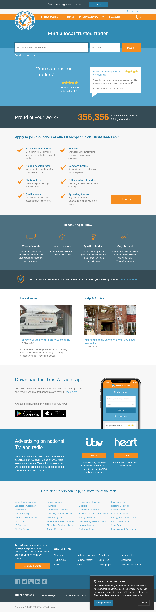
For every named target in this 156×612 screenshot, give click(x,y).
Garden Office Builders (26, 517)
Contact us (104, 560)
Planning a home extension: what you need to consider (109, 341)
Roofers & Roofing (120, 506)
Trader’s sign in (134, 11)
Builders (83, 506)
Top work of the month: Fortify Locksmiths (45, 339)
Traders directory (84, 560)
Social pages (105, 565)
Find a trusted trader (78, 33)
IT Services (20, 525)
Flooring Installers (119, 513)
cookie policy (116, 595)
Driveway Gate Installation (60, 513)
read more (71, 392)
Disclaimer (126, 560)
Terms (79, 565)
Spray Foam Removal (25, 502)
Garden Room (118, 510)
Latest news (28, 298)
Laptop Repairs (86, 525)
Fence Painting (54, 502)
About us (58, 555)
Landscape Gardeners (26, 506)
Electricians (20, 510)
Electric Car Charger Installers (93, 513)
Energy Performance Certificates (127, 517)
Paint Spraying (118, 502)
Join (98, 4)
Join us (126, 199)
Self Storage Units (56, 517)
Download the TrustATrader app (49, 379)
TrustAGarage (49, 595)
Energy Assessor (87, 517)
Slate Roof (116, 525)
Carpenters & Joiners (57, 510)
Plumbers (51, 506)
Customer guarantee (131, 565)
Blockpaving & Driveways (123, 529)
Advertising (104, 555)
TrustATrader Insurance (75, 595)
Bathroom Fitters (87, 529)
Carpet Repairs (54, 529)
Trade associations (85, 555)
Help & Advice (94, 298)
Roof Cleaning (22, 513)
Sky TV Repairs (22, 529)
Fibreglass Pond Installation (60, 525)
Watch (94, 455)
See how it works (32, 566)
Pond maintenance (120, 521)
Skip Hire (19, 521)
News (56, 565)
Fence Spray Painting (89, 502)
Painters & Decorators (90, 510)
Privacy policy (127, 555)
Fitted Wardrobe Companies (60, 521)
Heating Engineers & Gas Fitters (95, 521)
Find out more (129, 279)
